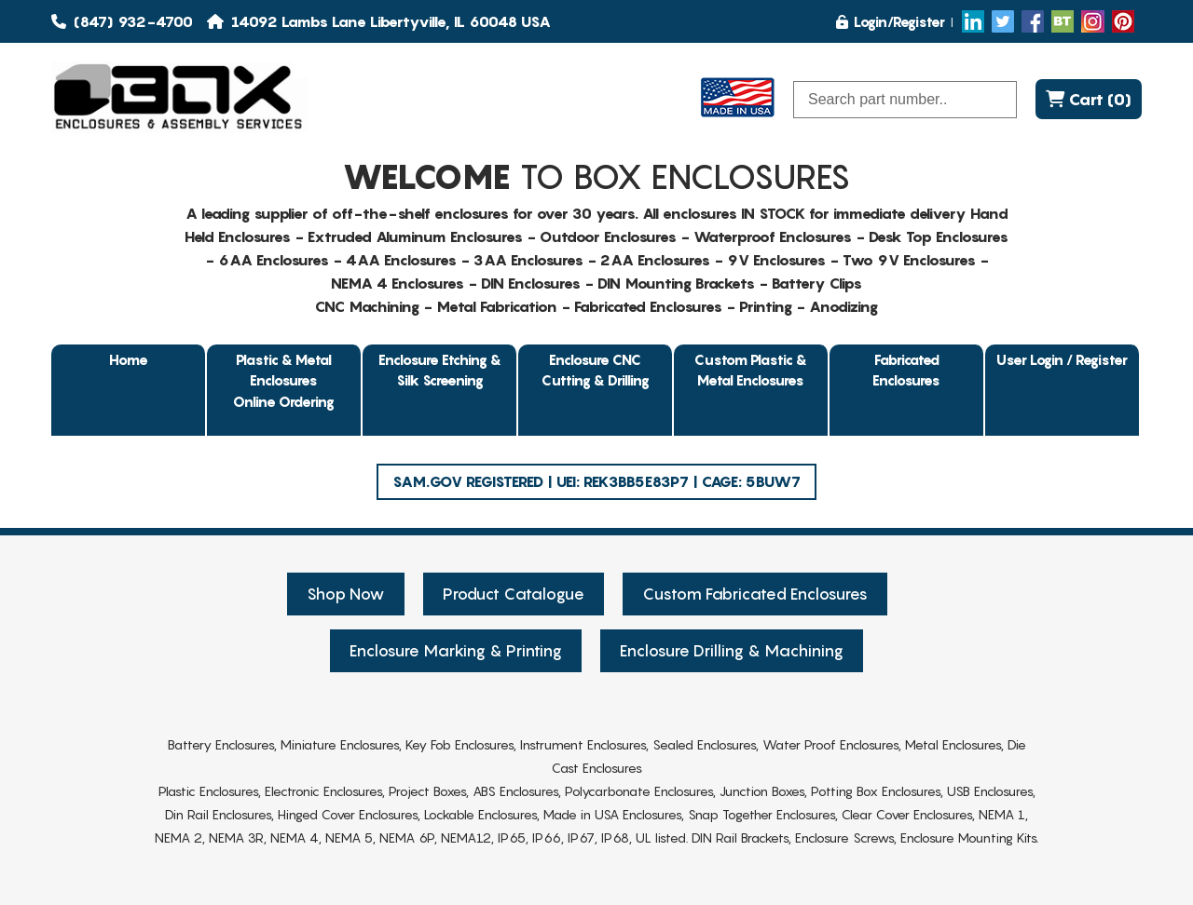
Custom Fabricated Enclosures (755, 594)
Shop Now (346, 594)
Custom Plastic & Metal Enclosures (750, 370)
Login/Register (890, 21)
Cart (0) (1088, 99)
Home (128, 359)
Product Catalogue (513, 594)
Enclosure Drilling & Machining (731, 651)
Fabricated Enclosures (906, 370)
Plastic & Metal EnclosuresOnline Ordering (284, 380)
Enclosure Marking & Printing (456, 651)
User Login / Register (1062, 359)
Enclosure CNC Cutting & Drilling (596, 370)
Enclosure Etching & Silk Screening (439, 370)
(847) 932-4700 (122, 21)
